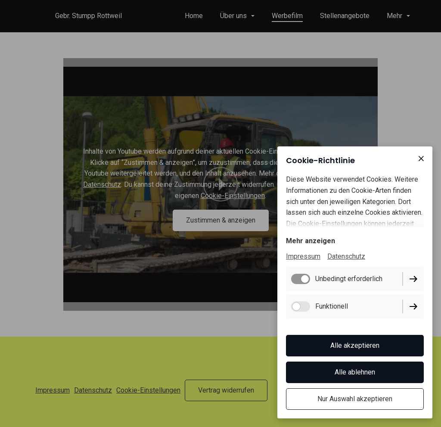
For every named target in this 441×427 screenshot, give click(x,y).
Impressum (303, 256)
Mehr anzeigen (310, 241)
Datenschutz (346, 256)
